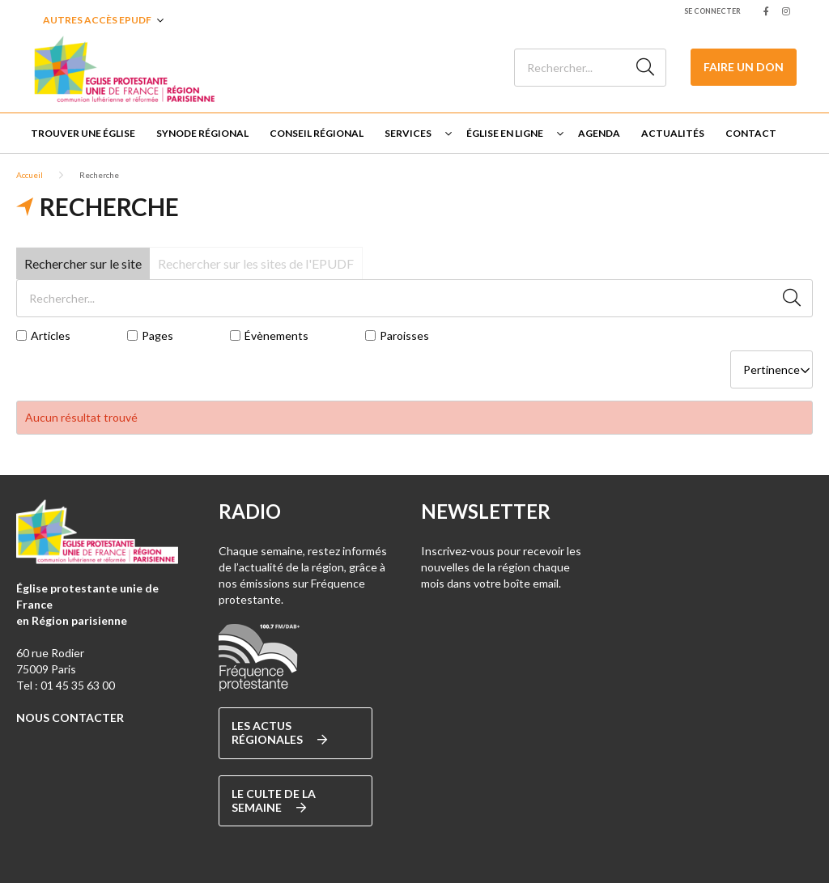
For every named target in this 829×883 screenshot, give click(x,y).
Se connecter (712, 10)
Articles (50, 335)
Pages (157, 335)
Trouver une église (83, 133)
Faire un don (744, 67)
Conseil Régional (316, 133)
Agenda (599, 133)
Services (408, 133)
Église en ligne (504, 133)
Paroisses (404, 335)
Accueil (29, 175)
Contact (750, 133)
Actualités (672, 133)
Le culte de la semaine (274, 801)
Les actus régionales (279, 733)
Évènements (276, 335)
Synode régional (202, 133)
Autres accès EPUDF (97, 20)
